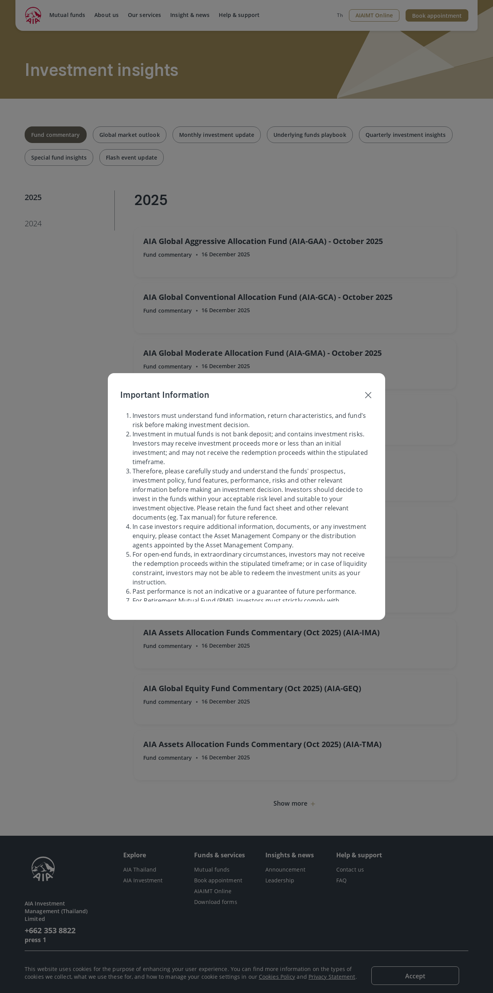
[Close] (368, 395)
